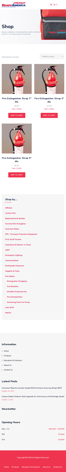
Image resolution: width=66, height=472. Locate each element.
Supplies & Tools (12, 271)
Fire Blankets (12, 286)
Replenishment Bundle (15, 218)
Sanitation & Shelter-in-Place (18, 245)
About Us (8, 365)
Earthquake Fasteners (14, 266)
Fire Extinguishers (15, 297)
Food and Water (12, 229)
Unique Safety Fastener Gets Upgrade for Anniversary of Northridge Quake (33, 396)
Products (7, 356)
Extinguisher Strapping (17, 281)
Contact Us (8, 370)
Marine (8, 313)
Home (6, 351)
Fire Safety (10, 276)
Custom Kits (10, 213)
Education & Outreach (13, 360)
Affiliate (8, 208)
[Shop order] (52, 56)
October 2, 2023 (7, 400)
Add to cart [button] (17, 115)
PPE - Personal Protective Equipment (21, 234)
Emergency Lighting (13, 255)
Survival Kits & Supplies (15, 224)
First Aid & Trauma (13, 239)
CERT (7, 250)
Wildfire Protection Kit (17, 292)
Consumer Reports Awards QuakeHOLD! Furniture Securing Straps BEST (32, 388)
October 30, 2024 (8, 391)
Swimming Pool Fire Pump (18, 302)
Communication (11, 260)
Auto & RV (9, 307)
